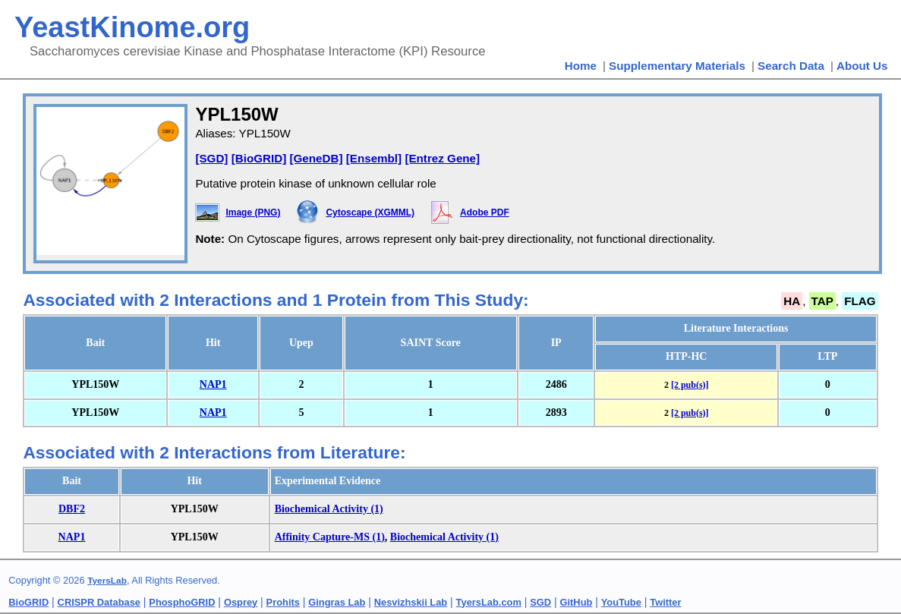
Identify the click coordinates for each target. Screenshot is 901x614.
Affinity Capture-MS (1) (330, 537)
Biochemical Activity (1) (329, 509)
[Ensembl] (374, 158)
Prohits (283, 602)
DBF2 (71, 509)
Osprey (240, 602)
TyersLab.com (488, 602)
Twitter (665, 602)
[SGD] (211, 158)
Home (581, 65)
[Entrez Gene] (442, 158)
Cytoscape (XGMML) (370, 212)
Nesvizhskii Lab (410, 602)
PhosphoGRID (182, 602)
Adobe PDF (484, 212)
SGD (540, 602)
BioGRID (28, 602)
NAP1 (213, 384)
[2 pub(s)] (690, 384)
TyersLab (107, 580)
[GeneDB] (315, 158)
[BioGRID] (259, 158)
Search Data (791, 65)
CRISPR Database (99, 602)
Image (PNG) (252, 212)
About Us (862, 65)
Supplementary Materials (677, 65)
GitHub (576, 602)
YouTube (621, 602)
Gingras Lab (336, 602)
